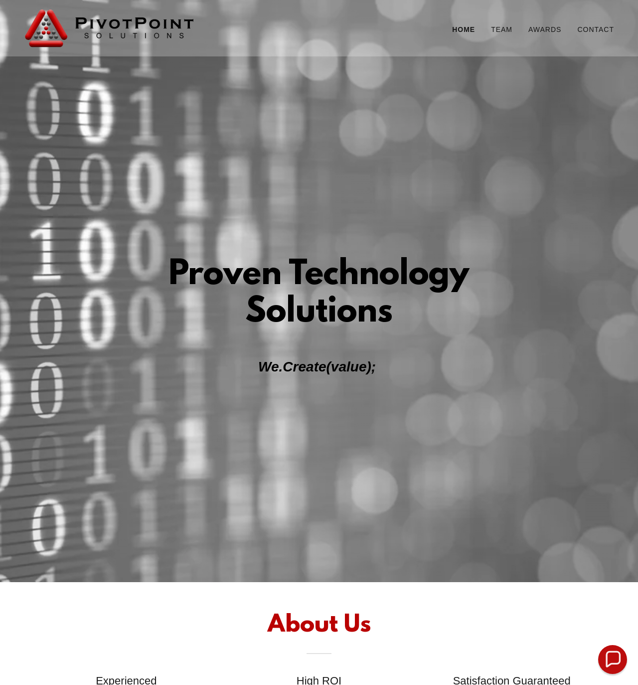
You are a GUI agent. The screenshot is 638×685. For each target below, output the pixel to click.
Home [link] (463, 29)
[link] (109, 27)
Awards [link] (544, 29)
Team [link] (501, 29)
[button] (612, 659)
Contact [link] (595, 29)
